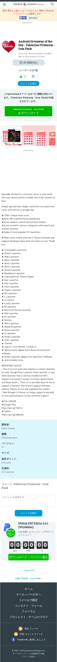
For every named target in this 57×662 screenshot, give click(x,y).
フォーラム (28, 611)
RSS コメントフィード (31, 634)
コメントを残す (28, 83)
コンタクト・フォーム (28, 605)
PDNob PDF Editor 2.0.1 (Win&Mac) (33, 525)
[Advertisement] (28, 31)
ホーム (28, 588)
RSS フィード (31, 628)
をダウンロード (28, 111)
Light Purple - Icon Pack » (28, 578)
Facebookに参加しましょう (31, 639)
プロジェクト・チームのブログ (28, 616)
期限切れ (28, 62)
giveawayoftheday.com (34, 650)
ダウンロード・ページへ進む (28, 557)
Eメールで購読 (29, 600)
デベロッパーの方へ (28, 594)
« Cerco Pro (28, 570)
